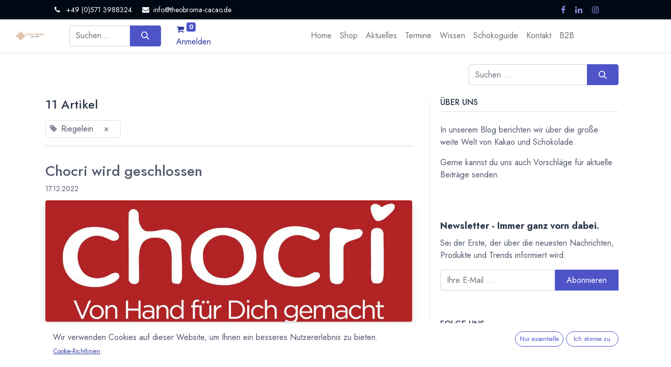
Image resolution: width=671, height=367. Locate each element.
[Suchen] (145, 35)
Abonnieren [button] (587, 280)
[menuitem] (321, 35)
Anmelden (193, 41)
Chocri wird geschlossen (123, 171)
